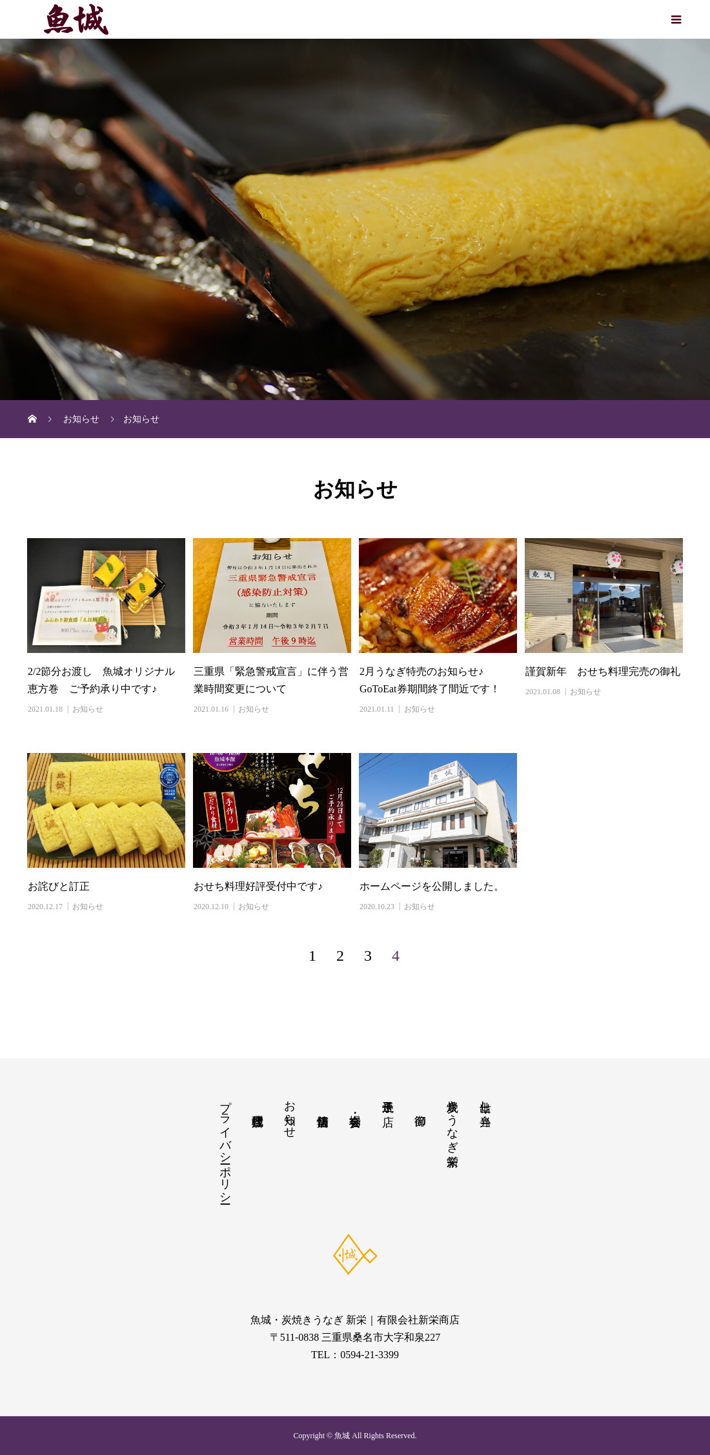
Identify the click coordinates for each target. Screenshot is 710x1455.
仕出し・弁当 (485, 1100)
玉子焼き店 (387, 1100)
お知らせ (87, 709)
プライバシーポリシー (225, 1145)
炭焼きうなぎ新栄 (452, 1119)
